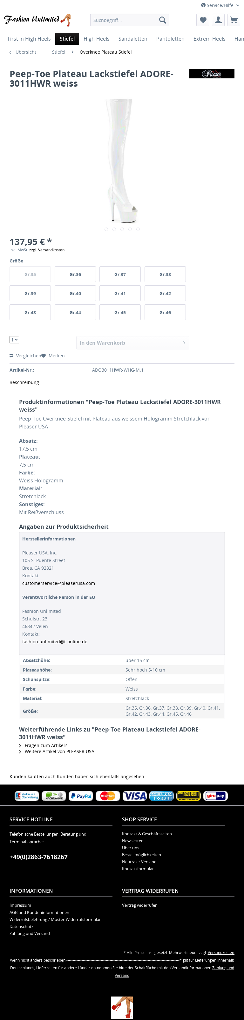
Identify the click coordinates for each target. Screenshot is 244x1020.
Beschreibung (24, 382)
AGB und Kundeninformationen (39, 912)
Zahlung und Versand (30, 933)
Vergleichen (25, 356)
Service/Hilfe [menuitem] (218, 5)
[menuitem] (130, 20)
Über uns (130, 848)
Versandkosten (221, 952)
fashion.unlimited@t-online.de (54, 642)
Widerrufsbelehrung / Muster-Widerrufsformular (55, 919)
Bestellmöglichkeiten (141, 855)
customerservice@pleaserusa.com (58, 583)
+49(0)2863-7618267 (39, 857)
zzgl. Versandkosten (46, 250)
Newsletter (132, 841)
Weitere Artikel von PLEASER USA (56, 751)
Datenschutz (21, 926)
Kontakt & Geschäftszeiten (147, 834)
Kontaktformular (138, 868)
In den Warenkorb (133, 342)
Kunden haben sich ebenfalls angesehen (100, 776)
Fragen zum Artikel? (43, 745)
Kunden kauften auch (33, 776)
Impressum (20, 905)
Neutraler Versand (139, 861)
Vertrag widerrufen (140, 905)
